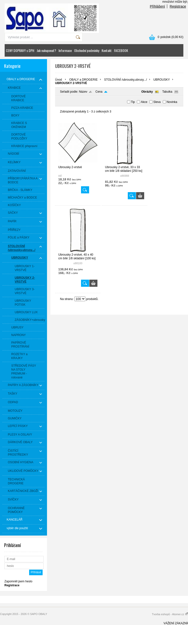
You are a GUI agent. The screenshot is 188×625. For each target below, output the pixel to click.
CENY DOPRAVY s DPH (20, 50)
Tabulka (167, 91)
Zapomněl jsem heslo (18, 581)
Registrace (178, 6)
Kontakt (107, 50)
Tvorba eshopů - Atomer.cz (170, 614)
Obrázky (147, 91)
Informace (65, 50)
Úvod (58, 79)
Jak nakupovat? (46, 50)
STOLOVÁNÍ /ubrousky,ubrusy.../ (125, 79)
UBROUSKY (161, 79)
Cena (99, 91)
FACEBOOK (121, 50)
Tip (133, 102)
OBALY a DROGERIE (83, 79)
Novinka (172, 102)
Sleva (157, 102)
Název (83, 91)
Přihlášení (157, 6)
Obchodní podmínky (86, 50)
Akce (144, 102)
